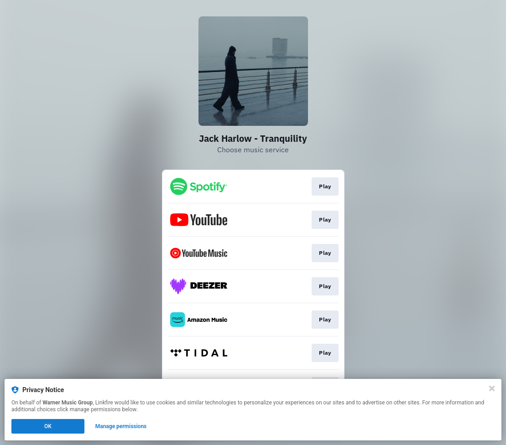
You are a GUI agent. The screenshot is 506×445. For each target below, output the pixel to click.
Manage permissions (121, 426)
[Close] (492, 388)
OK (48, 426)
